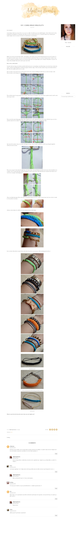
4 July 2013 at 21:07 (13, 492)
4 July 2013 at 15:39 (13, 483)
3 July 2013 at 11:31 (15, 458)
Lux (10, 491)
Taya (11, 465)
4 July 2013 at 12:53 (13, 467)
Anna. (11, 509)
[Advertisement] (69, 72)
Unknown (12, 446)
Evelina (11, 482)
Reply (56, 453)
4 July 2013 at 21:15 (15, 503)
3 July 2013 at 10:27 (13, 447)
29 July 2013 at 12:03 (13, 510)
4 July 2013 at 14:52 (16, 476)
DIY (11, 432)
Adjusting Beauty (16, 456)
